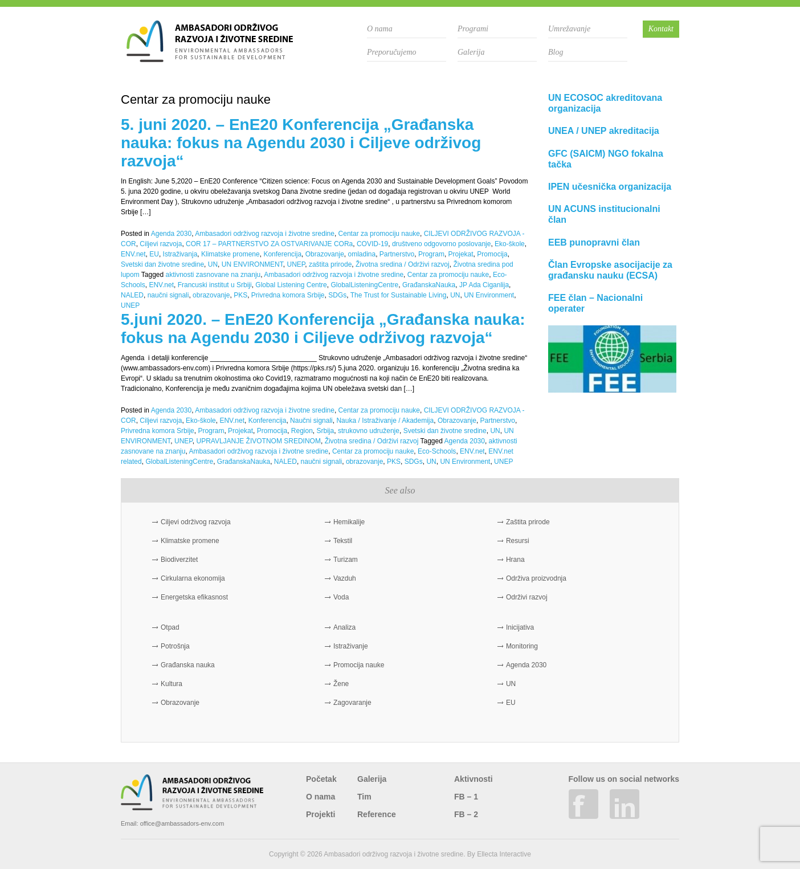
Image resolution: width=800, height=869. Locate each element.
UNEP (296, 264)
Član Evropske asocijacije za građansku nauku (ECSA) (610, 270)
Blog (555, 52)
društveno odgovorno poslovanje (441, 244)
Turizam (345, 560)
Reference (376, 814)
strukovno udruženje (368, 431)
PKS (240, 295)
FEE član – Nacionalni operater (595, 303)
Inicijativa (520, 627)
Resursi (517, 541)
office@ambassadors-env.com (182, 823)
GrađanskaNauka (428, 285)
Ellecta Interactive (504, 854)
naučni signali (168, 295)
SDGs (337, 295)
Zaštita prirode (528, 522)
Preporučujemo (392, 52)
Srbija (325, 431)
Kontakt (661, 29)
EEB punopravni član (594, 242)
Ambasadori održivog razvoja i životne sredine (264, 234)
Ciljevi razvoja (161, 244)
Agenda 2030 (171, 234)
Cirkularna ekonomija (193, 578)
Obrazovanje (324, 254)
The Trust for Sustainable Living (398, 295)
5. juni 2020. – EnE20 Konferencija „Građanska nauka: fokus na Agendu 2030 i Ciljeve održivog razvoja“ (301, 143)
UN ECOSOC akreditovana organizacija (605, 103)
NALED (132, 295)
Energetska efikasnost (194, 597)
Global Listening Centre (290, 285)
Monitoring (522, 646)
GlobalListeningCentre (364, 285)
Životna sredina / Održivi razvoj (403, 264)
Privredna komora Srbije (288, 295)
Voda (341, 597)
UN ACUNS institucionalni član (604, 214)
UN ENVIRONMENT (252, 264)
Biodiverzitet (179, 560)
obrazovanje (211, 295)
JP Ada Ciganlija (484, 285)
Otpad (170, 627)
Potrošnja (175, 646)
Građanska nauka (188, 665)
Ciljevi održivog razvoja (196, 522)
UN (213, 264)
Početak (321, 779)
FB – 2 (466, 814)
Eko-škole (510, 244)
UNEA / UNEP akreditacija (603, 131)
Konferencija (282, 254)
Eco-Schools (437, 451)
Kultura (171, 684)
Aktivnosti (473, 779)
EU (154, 254)
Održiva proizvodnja (536, 578)
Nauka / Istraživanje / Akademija (385, 421)
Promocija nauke (358, 665)
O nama (380, 29)
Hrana (515, 560)
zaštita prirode (330, 264)
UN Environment (489, 295)
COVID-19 (372, 244)
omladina (361, 254)
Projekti (320, 814)
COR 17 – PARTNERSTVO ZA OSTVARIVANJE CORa (269, 244)
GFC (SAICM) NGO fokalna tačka (605, 159)
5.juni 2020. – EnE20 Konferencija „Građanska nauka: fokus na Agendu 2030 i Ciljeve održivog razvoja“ (323, 328)
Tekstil (342, 541)
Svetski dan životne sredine (162, 264)
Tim (364, 796)
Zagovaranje (352, 703)
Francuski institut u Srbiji (215, 285)
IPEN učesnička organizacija (609, 186)
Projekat (461, 254)
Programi (473, 29)
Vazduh (344, 578)
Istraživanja (180, 254)
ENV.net (133, 254)
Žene (341, 684)
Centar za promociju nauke (379, 234)
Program (431, 254)
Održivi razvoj (527, 597)
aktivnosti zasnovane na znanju (213, 275)
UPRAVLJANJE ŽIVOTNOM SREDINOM (258, 441)
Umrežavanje (569, 29)
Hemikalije (349, 522)
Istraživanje (350, 646)
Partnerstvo (396, 254)
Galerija (471, 52)
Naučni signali (311, 421)
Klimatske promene (230, 254)
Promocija (492, 254)
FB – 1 (466, 796)
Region (302, 431)
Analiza (344, 627)
